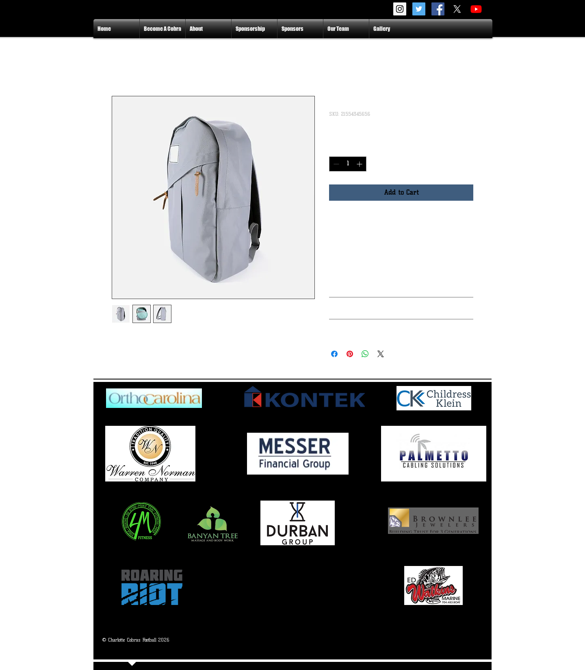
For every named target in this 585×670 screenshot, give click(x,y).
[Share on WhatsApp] (365, 354)
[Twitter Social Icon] (418, 8)
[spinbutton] (347, 164)
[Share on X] (381, 354)
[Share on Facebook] (334, 354)
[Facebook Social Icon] (437, 8)
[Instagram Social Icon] (399, 8)
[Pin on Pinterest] (350, 354)
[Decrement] (335, 164)
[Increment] (360, 164)
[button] (208, 28)
